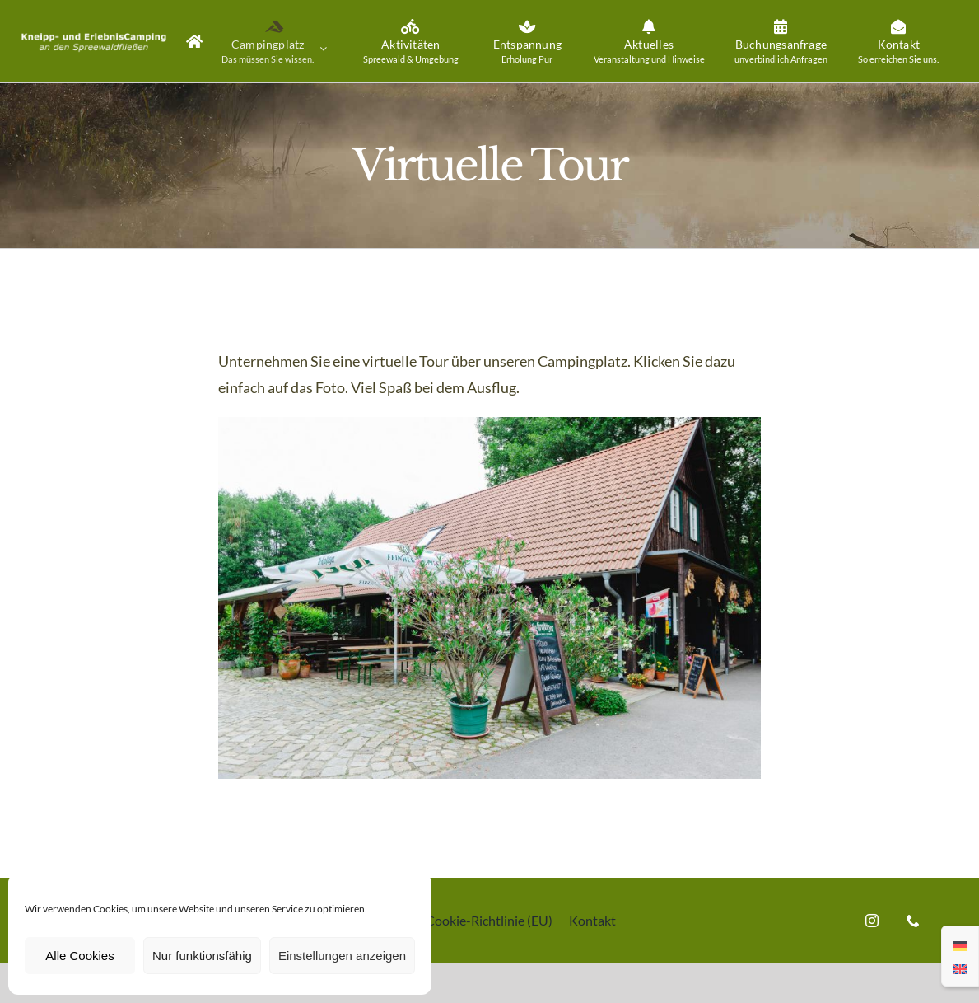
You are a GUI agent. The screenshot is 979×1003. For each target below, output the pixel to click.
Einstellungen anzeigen (342, 956)
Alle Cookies (79, 956)
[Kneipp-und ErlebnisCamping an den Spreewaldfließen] (489, 424)
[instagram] (871, 920)
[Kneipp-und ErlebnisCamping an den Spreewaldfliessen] (93, 31)
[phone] (913, 920)
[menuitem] (960, 944)
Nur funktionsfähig (202, 956)
